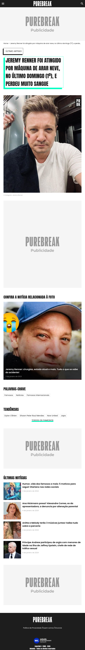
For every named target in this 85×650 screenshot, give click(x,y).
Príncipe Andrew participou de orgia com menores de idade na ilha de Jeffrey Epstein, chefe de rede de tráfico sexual (51, 545)
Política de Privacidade (32, 628)
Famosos (8, 395)
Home (5, 43)
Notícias (20, 395)
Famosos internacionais (38, 395)
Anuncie (58, 628)
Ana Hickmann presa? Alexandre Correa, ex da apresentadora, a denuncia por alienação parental (50, 505)
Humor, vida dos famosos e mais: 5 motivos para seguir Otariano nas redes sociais (49, 485)
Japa (63, 415)
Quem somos (48, 628)
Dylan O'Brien (10, 415)
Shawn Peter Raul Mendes (32, 415)
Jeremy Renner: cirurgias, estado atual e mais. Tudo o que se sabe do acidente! (42, 371)
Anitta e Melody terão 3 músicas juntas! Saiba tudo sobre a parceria (50, 524)
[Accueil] (42, 3)
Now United (52, 415)
